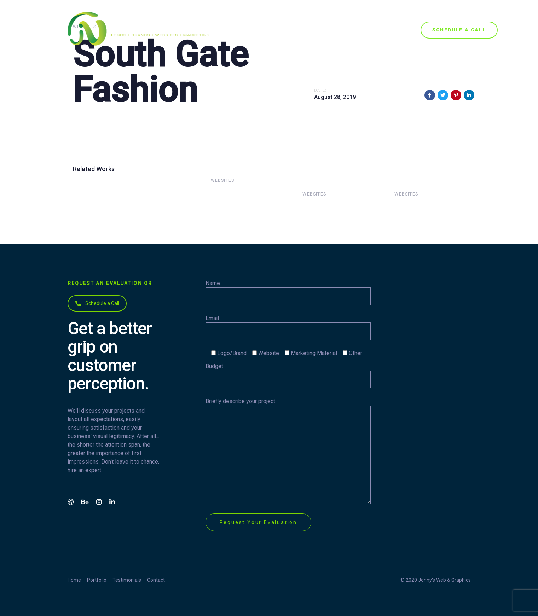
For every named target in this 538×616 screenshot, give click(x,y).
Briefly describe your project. (288, 451)
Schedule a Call (97, 303)
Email (288, 327)
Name (288, 292)
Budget (288, 375)
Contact (156, 580)
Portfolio (96, 580)
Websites (223, 180)
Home (74, 580)
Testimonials (126, 580)
